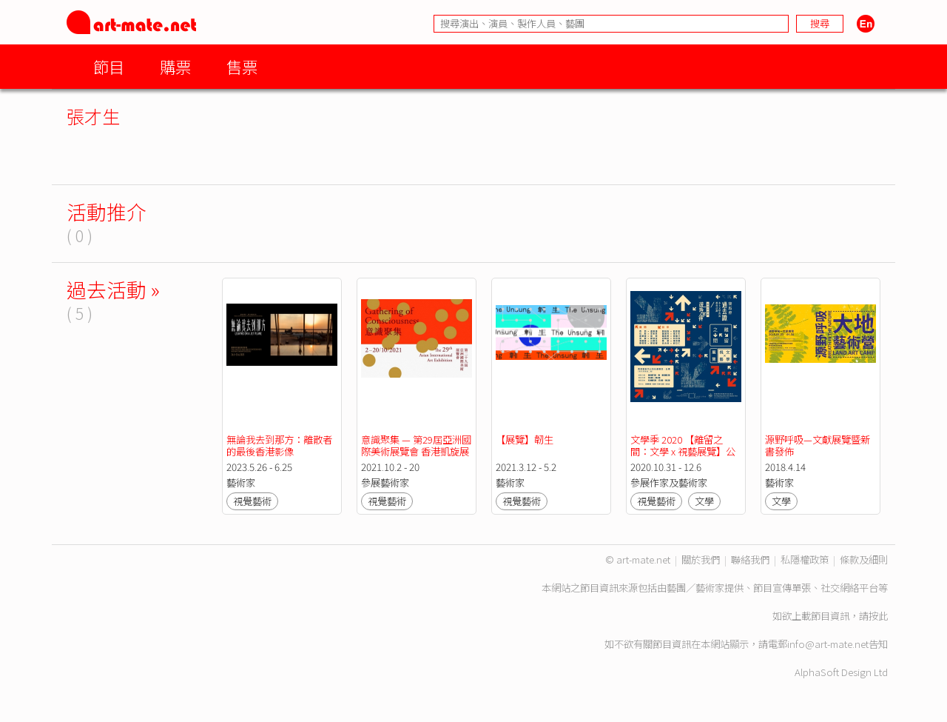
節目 (108, 66)
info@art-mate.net (828, 644)
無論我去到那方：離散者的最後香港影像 (279, 445)
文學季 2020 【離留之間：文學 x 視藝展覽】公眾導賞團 (682, 451)
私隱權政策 (805, 559)
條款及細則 (864, 559)
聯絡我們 (750, 559)
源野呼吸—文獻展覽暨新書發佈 (817, 445)
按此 (878, 616)
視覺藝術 (252, 501)
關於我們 (700, 559)
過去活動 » (113, 289)
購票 (175, 66)
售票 (241, 66)
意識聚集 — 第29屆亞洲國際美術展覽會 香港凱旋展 (416, 445)
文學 (704, 501)
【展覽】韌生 (524, 439)
